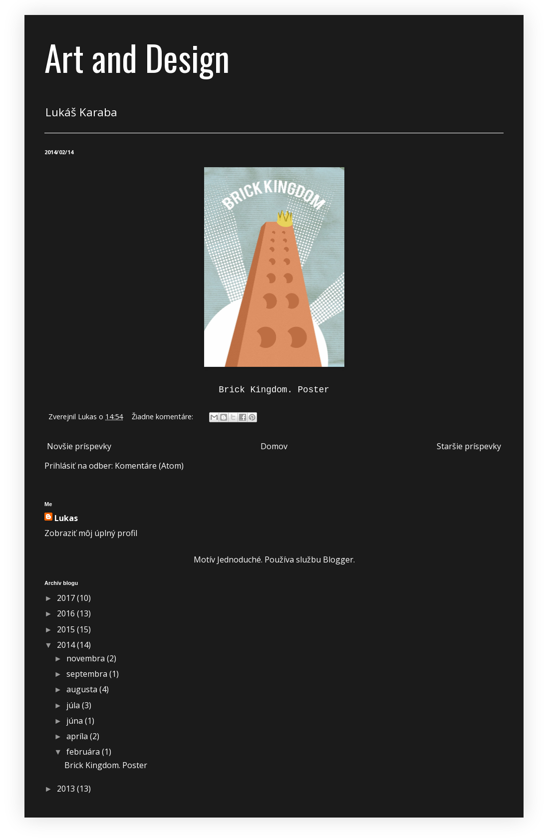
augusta (82, 689)
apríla (78, 736)
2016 (67, 613)
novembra (86, 658)
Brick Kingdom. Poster (105, 765)
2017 (67, 597)
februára (84, 751)
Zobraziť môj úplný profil (90, 533)
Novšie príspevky (79, 446)
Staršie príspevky (469, 446)
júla (74, 705)
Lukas (66, 518)
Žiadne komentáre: (163, 416)
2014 (67, 644)
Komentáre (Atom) (149, 465)
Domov (274, 446)
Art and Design (137, 57)
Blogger (338, 559)
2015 (67, 629)
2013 (67, 788)
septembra (87, 673)
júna (75, 720)
